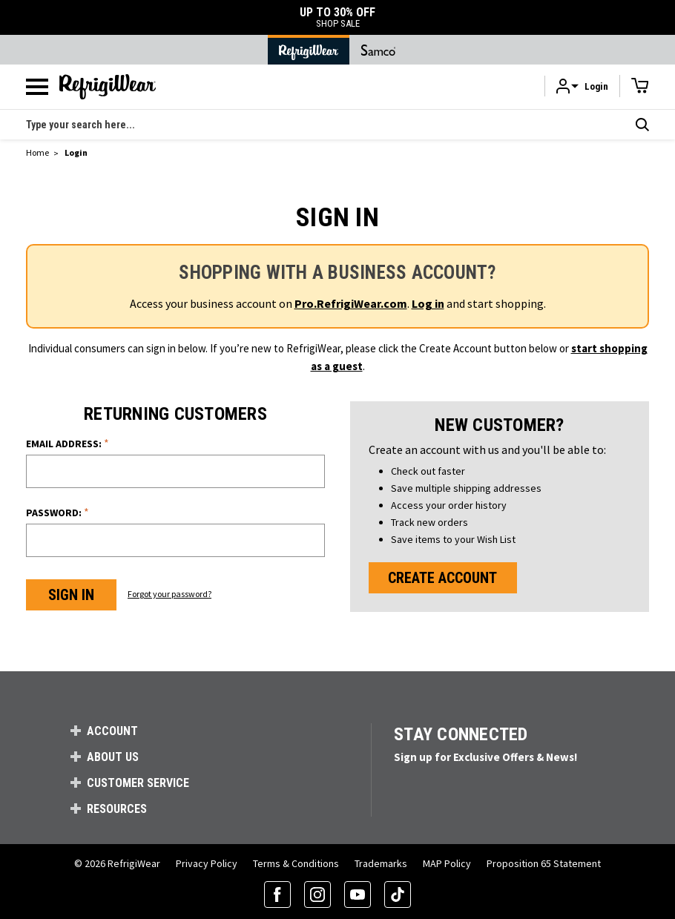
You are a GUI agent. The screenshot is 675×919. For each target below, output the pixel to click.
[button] (582, 86)
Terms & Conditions (296, 863)
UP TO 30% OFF (337, 17)
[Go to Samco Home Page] (378, 50)
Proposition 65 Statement (544, 863)
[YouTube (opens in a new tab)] (357, 894)
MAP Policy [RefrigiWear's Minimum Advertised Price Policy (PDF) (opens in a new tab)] (447, 863)
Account (112, 731)
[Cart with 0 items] (640, 86)
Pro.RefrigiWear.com (350, 303)
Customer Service (138, 783)
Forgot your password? (169, 593)
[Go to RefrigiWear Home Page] (308, 50)
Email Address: (67, 443)
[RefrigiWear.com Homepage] (107, 86)
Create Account (442, 578)
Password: (57, 512)
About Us (113, 757)
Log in (428, 303)
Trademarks (381, 863)
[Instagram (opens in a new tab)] (317, 894)
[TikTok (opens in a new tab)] (397, 894)
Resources (117, 809)
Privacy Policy (206, 863)
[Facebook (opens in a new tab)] (277, 894)
